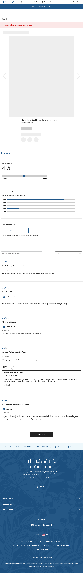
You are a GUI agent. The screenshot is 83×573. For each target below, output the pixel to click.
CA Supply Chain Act (51, 541)
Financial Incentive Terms (44, 478)
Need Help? (8, 499)
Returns (59, 447)
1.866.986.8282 (74, 563)
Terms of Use (26, 474)
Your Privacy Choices (56, 545)
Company (7, 504)
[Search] (79, 19)
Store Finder (72, 447)
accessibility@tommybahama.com (45, 566)
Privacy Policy (35, 474)
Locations (8, 510)
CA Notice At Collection (26, 545)
